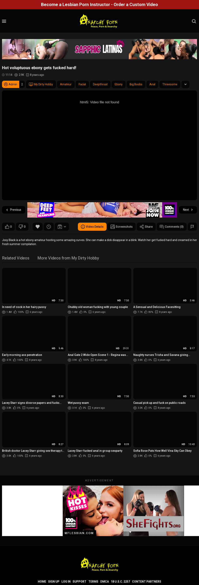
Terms (93, 581)
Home (42, 581)
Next (188, 210)
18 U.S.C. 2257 (120, 581)
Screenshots (122, 227)
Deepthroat (100, 84)
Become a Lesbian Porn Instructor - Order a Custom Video (99, 4)
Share (146, 227)
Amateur (66, 84)
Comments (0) (172, 227)
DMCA (104, 581)
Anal (152, 84)
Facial (82, 84)
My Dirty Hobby (41, 84)
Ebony (119, 84)
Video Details (92, 227)
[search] (194, 21)
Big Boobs (136, 84)
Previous (13, 210)
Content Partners (146, 581)
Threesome (169, 84)
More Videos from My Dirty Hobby (68, 258)
